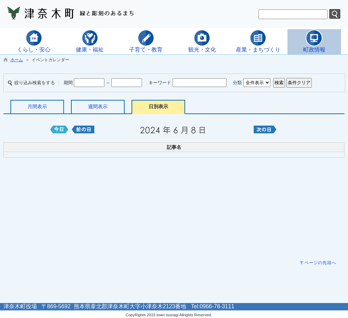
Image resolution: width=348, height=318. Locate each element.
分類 (237, 82)
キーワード (160, 82)
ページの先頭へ (320, 263)
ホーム (16, 59)
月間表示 (37, 106)
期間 (68, 82)
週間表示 (98, 106)
